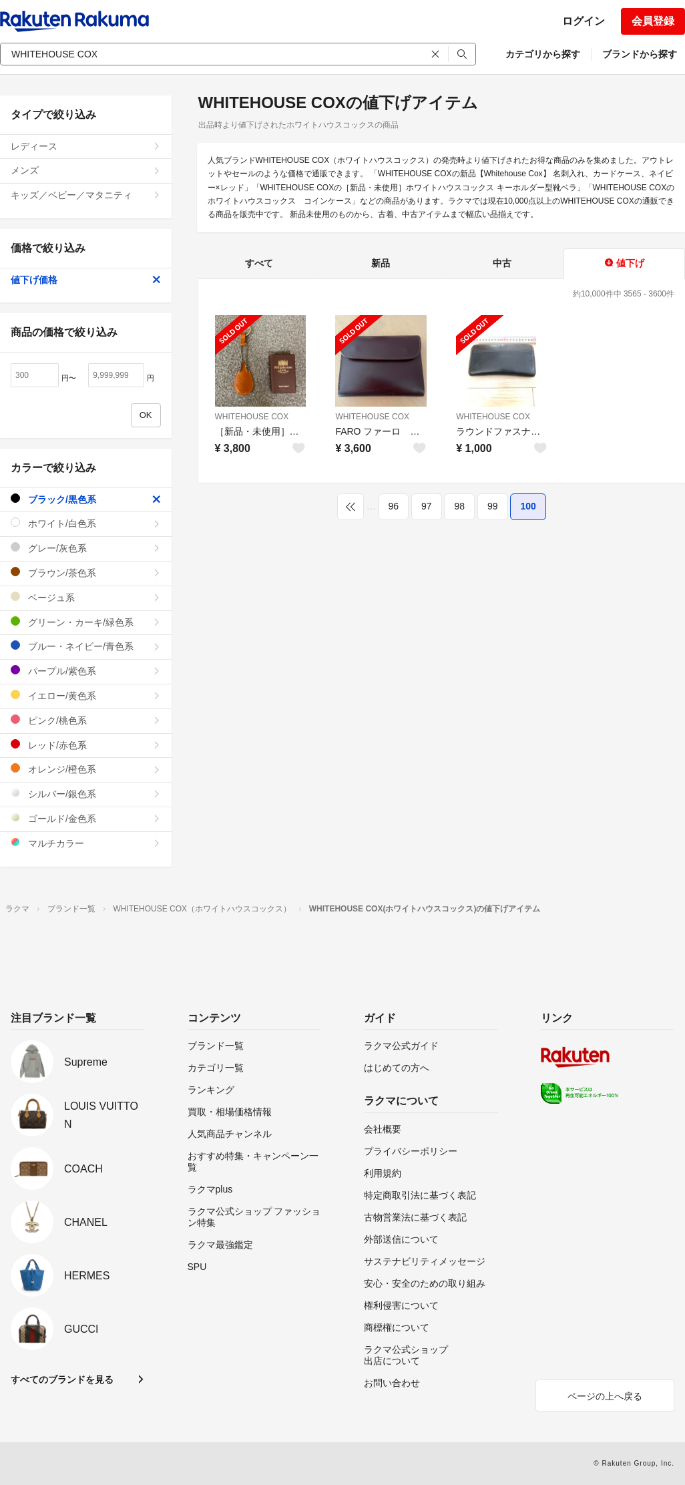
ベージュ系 (86, 597)
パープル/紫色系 (86, 670)
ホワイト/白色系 (86, 523)
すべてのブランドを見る (62, 1379)
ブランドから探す (639, 54)
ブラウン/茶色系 (86, 572)
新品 (380, 263)
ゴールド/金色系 (86, 818)
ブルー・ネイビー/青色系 (86, 646)
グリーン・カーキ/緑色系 (86, 622)
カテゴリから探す (542, 54)
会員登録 (653, 21)
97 (426, 506)
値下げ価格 (86, 279)
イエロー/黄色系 (86, 695)
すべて (259, 263)
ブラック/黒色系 (86, 499)
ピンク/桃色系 (86, 720)
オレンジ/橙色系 (86, 769)
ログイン (583, 21)
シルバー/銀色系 (86, 793)
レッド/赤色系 (86, 745)
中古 (502, 263)
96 (394, 506)
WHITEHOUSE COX (252, 416)
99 (492, 506)
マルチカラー (86, 843)
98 (459, 506)
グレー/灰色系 (86, 548)
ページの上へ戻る (604, 1396)
